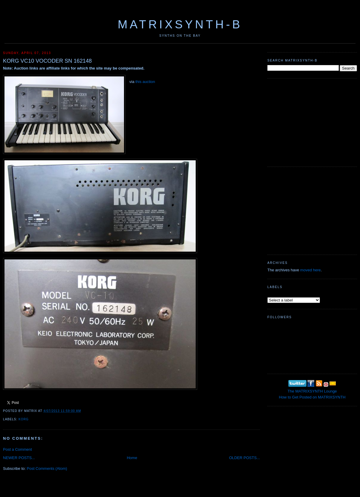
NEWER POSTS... (19, 458)
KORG (24, 419)
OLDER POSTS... (244, 458)
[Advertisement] (312, 121)
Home (132, 458)
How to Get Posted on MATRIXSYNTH (312, 397)
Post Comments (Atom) (47, 468)
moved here (310, 270)
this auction (145, 81)
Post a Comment (17, 449)
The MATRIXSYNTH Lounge (312, 391)
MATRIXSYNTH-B (180, 24)
